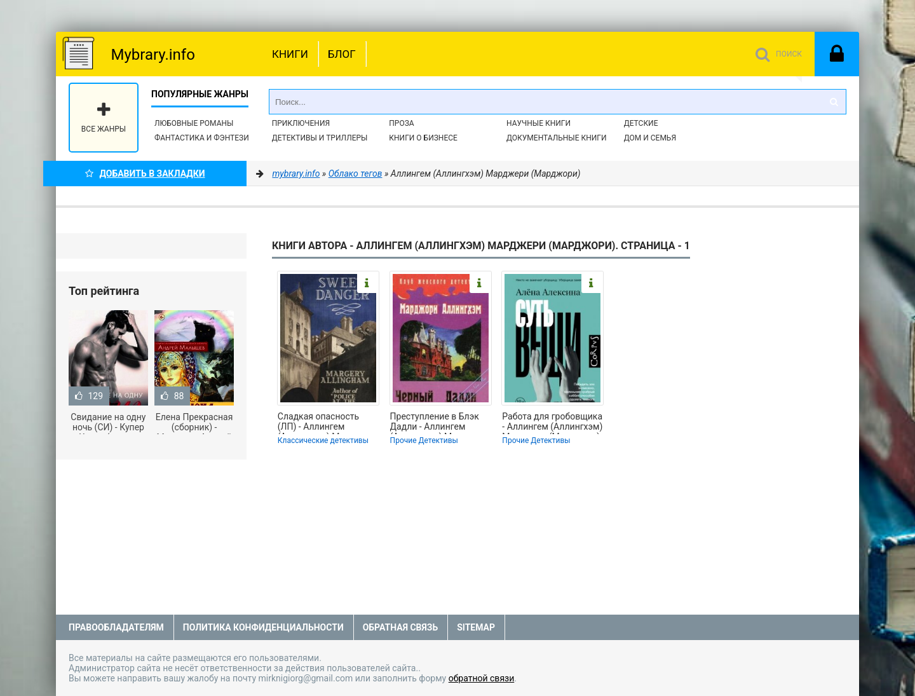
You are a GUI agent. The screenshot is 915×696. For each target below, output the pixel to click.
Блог (342, 54)
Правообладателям (116, 627)
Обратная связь (400, 627)
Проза (401, 123)
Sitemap (476, 627)
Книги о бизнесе (423, 137)
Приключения (301, 123)
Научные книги (538, 123)
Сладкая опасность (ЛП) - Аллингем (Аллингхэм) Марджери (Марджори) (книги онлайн (327, 422)
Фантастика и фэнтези (201, 137)
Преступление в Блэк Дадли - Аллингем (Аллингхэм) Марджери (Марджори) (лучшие (439, 422)
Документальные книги (556, 137)
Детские (641, 123)
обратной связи (482, 678)
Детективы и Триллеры (320, 137)
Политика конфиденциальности (263, 627)
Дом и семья (650, 137)
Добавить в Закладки (145, 173)
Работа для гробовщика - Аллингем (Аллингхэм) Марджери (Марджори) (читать (552, 422)
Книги (290, 54)
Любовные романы (193, 123)
